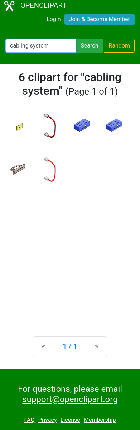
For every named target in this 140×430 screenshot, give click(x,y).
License (70, 419)
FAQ (29, 419)
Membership (100, 419)
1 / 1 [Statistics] (70, 346)
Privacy (47, 419)
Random (119, 45)
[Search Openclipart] (40, 45)
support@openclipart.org (69, 399)
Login (54, 19)
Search (89, 45)
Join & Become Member (99, 19)
